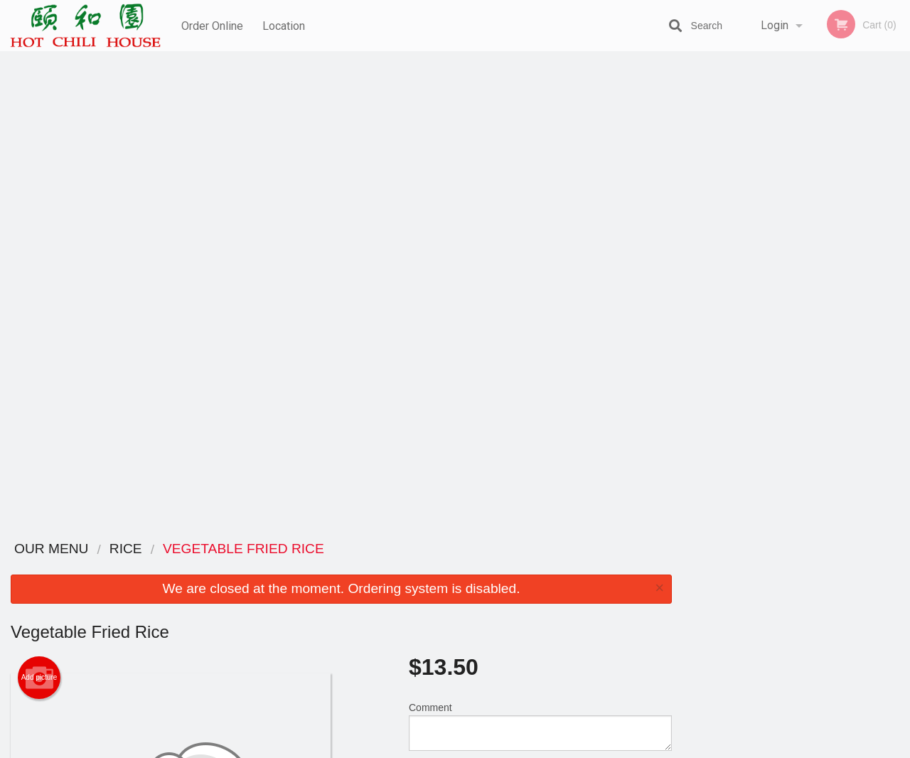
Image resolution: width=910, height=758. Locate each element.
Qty (449, 307)
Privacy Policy (553, 602)
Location (285, 25)
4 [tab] (817, 286)
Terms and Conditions (569, 585)
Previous (693, 195)
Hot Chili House (160, 549)
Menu (418, 567)
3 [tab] (796, 286)
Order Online (212, 25)
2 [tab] (775, 286)
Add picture (39, 201)
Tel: (680, 602)
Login (774, 25)
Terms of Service (478, 748)
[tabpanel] (796, 195)
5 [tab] (839, 286)
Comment (540, 249)
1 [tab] (753, 286)
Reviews (542, 567)
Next (899, 195)
